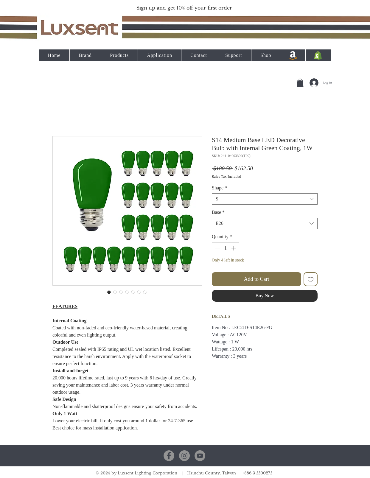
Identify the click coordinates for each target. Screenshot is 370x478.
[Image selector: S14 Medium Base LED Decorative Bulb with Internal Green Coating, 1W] (109, 292)
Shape (219, 187)
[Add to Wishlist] (311, 279)
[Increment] (234, 248)
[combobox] (265, 199)
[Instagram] (184, 455)
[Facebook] (169, 455)
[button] (184, 7)
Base (218, 212)
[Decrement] (217, 248)
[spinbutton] (225, 248)
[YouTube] (200, 455)
